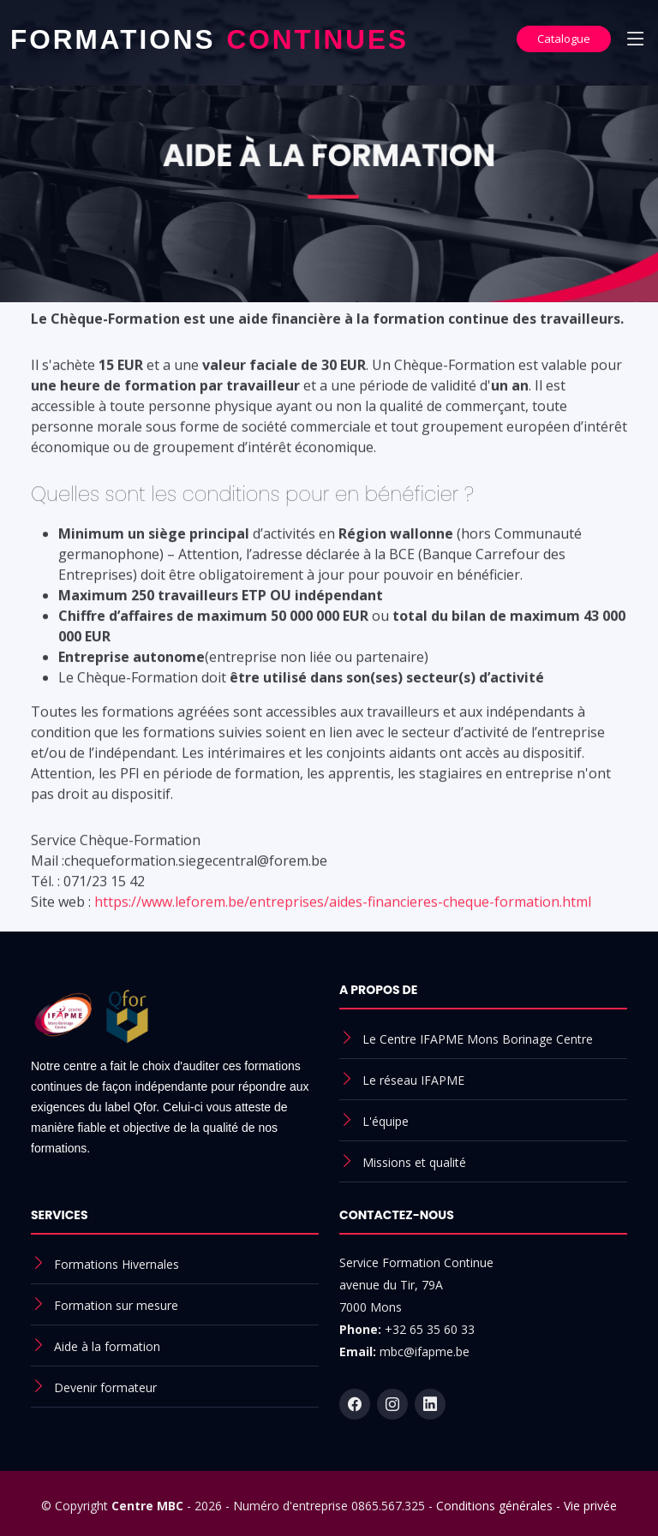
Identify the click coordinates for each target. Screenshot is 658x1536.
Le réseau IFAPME (413, 1080)
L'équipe (385, 1121)
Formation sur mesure (116, 1305)
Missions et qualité (414, 1162)
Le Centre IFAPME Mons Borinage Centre (477, 1039)
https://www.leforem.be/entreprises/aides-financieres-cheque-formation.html (342, 915)
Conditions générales (494, 1505)
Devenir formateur (105, 1387)
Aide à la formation (107, 1346)
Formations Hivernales (116, 1264)
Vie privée (590, 1505)
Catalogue (563, 38)
